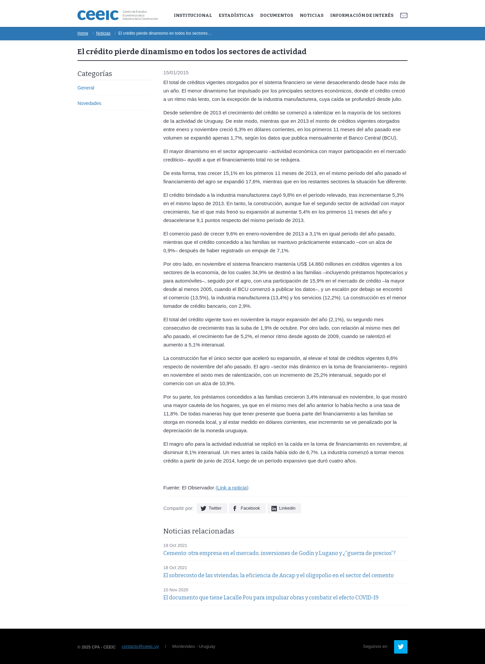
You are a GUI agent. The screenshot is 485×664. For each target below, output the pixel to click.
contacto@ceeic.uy (140, 646)
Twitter (214, 508)
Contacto (404, 15)
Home (82, 33)
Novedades (89, 103)
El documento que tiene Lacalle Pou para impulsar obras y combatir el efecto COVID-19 (271, 597)
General (85, 87)
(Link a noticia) (232, 487)
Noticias (311, 15)
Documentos (276, 15)
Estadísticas (236, 15)
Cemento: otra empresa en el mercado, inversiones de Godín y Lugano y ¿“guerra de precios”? (279, 553)
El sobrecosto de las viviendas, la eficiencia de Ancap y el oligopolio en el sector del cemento (278, 575)
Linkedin (287, 508)
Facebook (250, 508)
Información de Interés (361, 15)
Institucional (193, 15)
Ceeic (117, 15)
